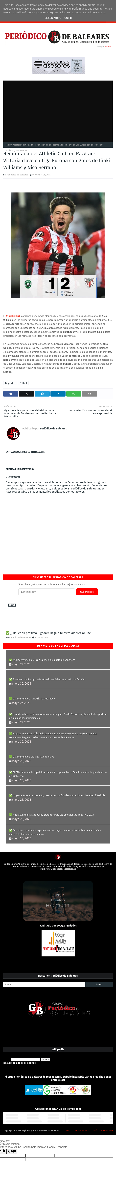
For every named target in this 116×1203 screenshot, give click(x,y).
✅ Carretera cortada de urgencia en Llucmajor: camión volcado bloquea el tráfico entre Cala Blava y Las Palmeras (55, 832)
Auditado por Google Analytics (58, 925)
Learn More (53, 18)
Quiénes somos (82, 1130)
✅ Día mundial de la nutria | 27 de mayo (32, 698)
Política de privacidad (103, 1130)
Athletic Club (13, 316)
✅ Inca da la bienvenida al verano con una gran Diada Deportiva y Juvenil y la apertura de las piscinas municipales (58, 716)
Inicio (8, 145)
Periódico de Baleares (17, 174)
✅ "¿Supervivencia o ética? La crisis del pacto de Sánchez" (42, 659)
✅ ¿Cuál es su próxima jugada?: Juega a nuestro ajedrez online (48, 633)
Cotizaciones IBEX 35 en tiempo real (58, 1108)
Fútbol (23, 383)
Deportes (16, 145)
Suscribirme (87, 592)
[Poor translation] (12, 1151)
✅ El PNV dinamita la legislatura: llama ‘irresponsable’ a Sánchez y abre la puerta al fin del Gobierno (58, 774)
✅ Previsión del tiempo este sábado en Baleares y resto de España (47, 679)
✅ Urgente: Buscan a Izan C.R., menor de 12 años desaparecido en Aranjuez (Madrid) (57, 795)
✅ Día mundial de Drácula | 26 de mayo (31, 756)
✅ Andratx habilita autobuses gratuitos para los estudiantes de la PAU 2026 (51, 814)
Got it (68, 18)
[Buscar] (44, 984)
